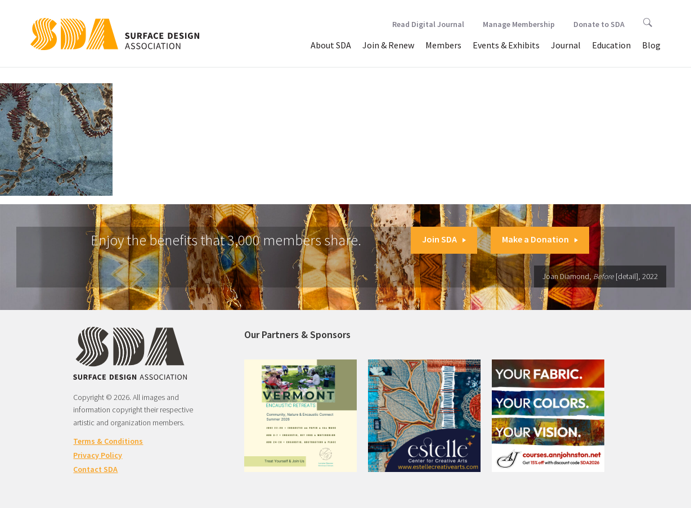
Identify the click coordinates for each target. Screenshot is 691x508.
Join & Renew (388, 45)
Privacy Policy (97, 455)
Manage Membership (519, 24)
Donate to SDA (599, 24)
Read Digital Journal (428, 24)
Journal (566, 45)
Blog (651, 45)
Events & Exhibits (506, 45)
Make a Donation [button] (540, 239)
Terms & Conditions (108, 441)
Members (443, 45)
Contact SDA (95, 469)
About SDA (331, 45)
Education (611, 45)
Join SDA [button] (444, 239)
